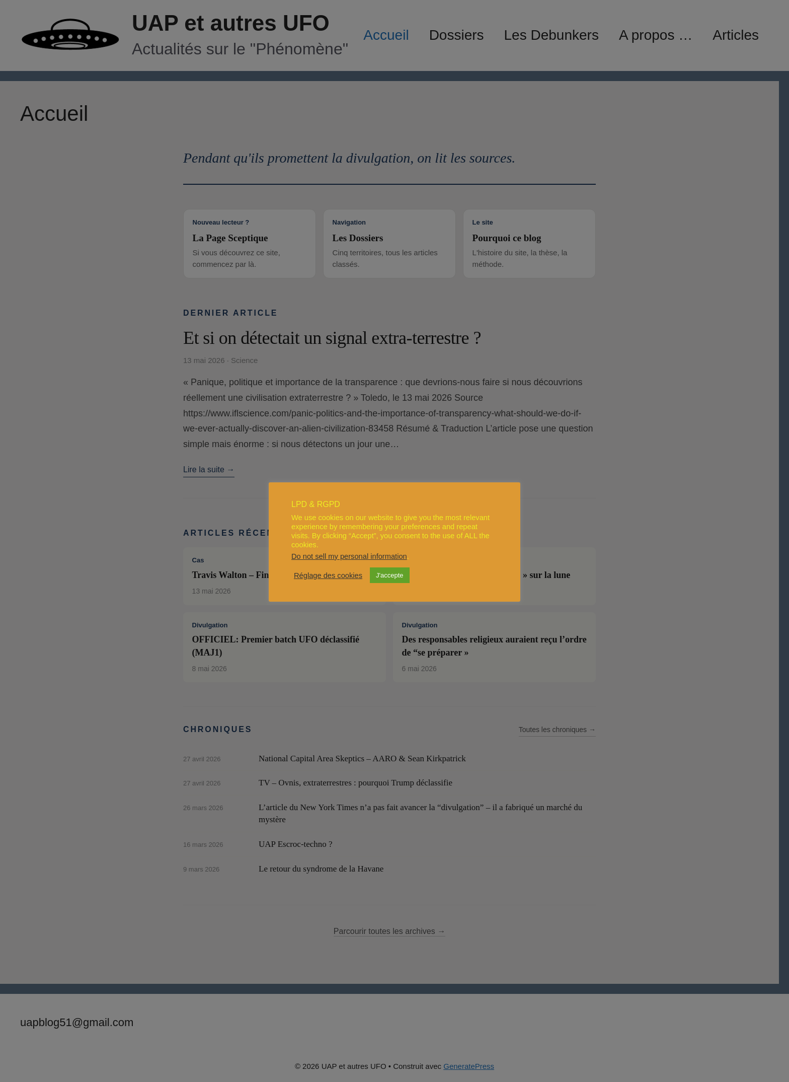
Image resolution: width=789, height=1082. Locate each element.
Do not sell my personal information (349, 556)
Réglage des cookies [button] (328, 575)
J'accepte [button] (390, 575)
